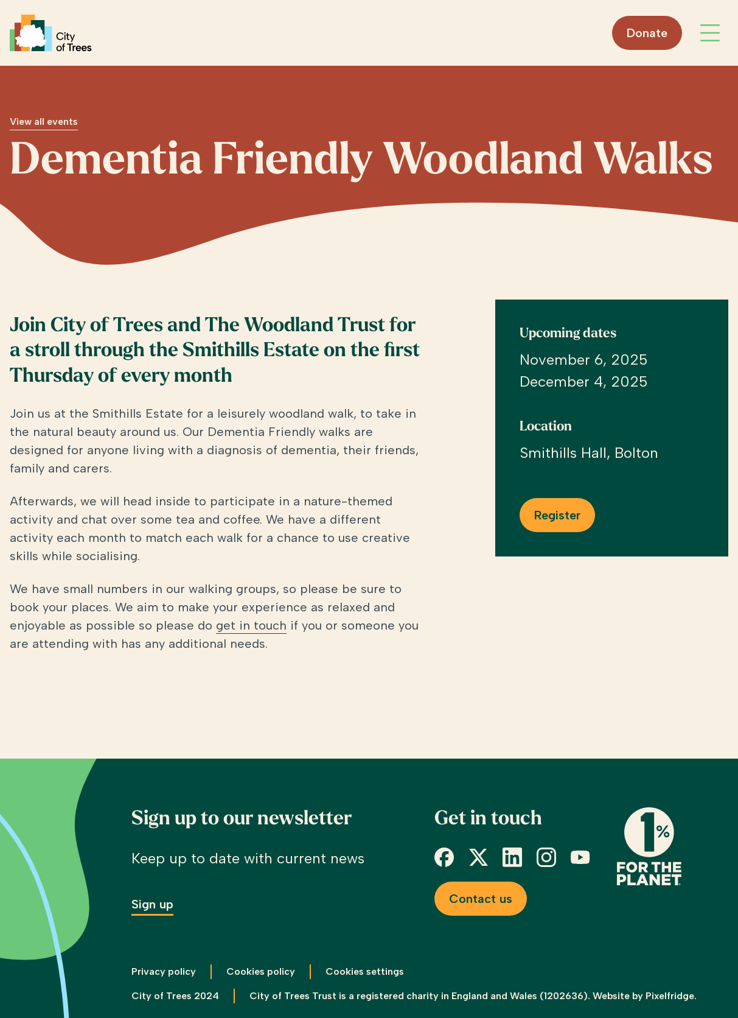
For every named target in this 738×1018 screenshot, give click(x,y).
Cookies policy (260, 971)
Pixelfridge (670, 996)
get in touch (251, 625)
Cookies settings (364, 971)
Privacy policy (163, 971)
